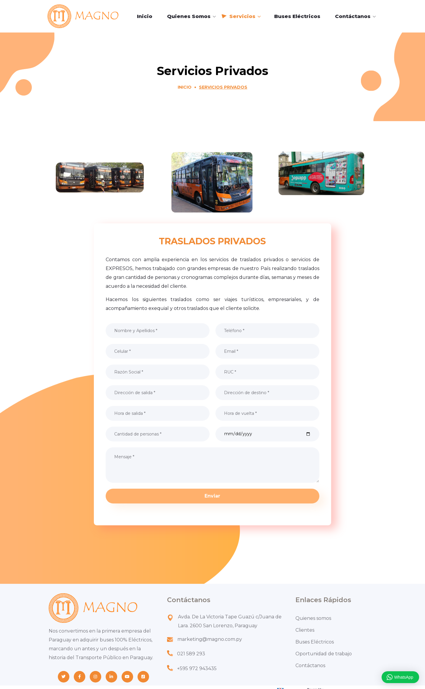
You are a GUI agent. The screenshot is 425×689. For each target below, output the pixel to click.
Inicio (185, 87)
